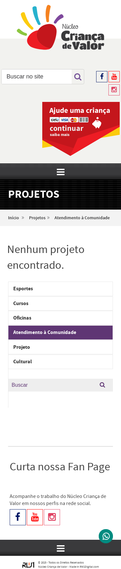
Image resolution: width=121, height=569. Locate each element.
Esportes (23, 288)
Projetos (37, 218)
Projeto (21, 347)
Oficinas (22, 317)
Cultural (22, 361)
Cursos (20, 303)
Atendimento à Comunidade (82, 218)
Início (13, 218)
